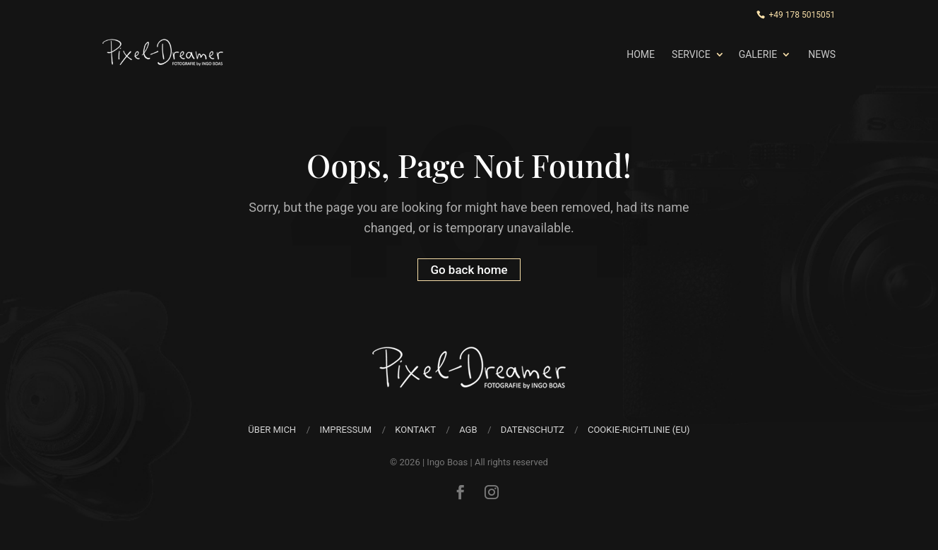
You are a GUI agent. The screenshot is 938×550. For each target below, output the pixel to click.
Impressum (345, 429)
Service (691, 54)
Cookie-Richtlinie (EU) (639, 429)
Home (641, 54)
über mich (272, 429)
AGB (468, 429)
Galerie (758, 54)
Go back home (468, 270)
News (822, 54)
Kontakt (415, 429)
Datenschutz (532, 429)
